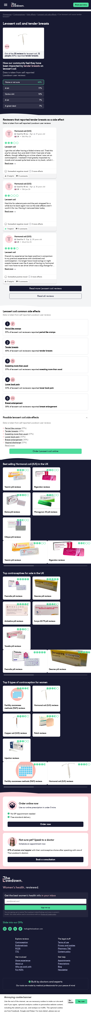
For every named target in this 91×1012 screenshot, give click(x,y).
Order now (45, 826)
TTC (17, 954)
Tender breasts (11, 432)
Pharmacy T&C (64, 951)
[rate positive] (5, 176)
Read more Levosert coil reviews (45, 289)
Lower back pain (12, 438)
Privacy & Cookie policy (48, 916)
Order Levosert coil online (45, 452)
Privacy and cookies (66, 948)
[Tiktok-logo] (20, 931)
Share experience (22, 963)
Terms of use (63, 944)
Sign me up (45, 910)
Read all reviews (45, 297)
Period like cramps (13, 429)
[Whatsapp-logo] (5, 931)
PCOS (17, 951)
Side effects (31, 14)
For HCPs (19, 972)
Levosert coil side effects (47, 14)
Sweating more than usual (16, 435)
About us (19, 966)
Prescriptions (63, 966)
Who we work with (23, 969)
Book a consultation (45, 861)
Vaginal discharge (13, 443)
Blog (60, 969)
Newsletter (63, 972)
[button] (45, 418)
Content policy (64, 954)
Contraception (21, 944)
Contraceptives (19, 14)
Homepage (7, 14)
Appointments (64, 963)
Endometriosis (21, 948)
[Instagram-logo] (10, 931)
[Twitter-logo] (15, 931)
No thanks (69, 1001)
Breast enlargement (13, 440)
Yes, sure (80, 1002)
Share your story (81, 5)
